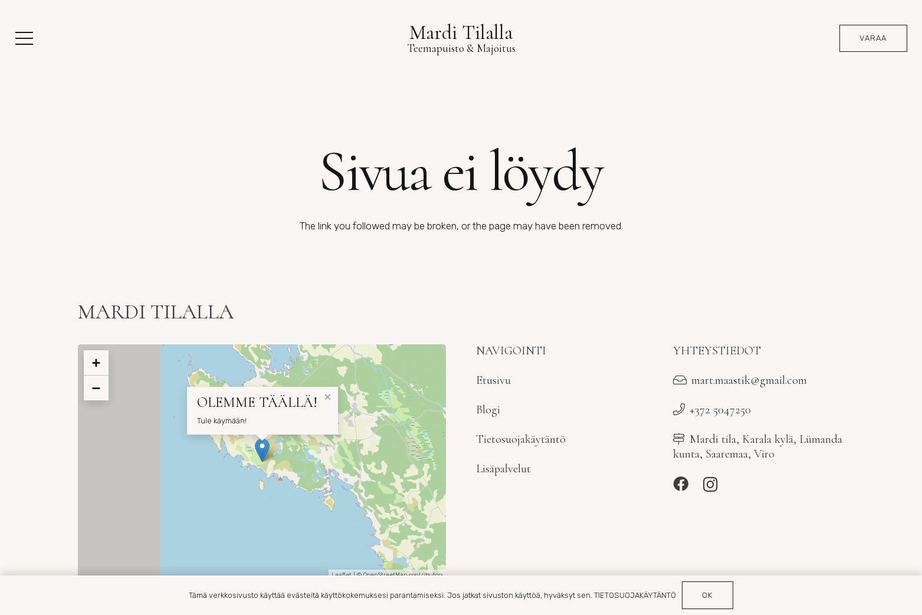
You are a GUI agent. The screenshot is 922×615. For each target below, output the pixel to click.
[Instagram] (710, 484)
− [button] (95, 388)
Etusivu (493, 380)
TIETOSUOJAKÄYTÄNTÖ (635, 595)
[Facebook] (680, 484)
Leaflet (342, 574)
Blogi (488, 409)
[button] (24, 38)
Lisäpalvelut (503, 468)
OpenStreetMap (385, 574)
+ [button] (95, 362)
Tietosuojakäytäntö (521, 439)
